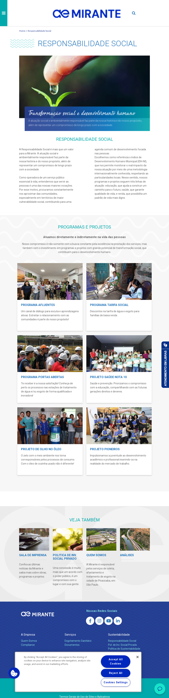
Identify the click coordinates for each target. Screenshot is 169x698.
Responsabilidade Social (39, 30)
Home (22, 30)
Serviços (70, 634)
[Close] (137, 657)
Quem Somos (29, 640)
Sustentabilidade (119, 634)
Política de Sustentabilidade (124, 648)
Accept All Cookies (116, 661)
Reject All (115, 673)
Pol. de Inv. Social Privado (122, 644)
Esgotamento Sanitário (78, 640)
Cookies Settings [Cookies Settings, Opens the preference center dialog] (116, 682)
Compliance (28, 644)
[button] (14, 673)
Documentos (72, 644)
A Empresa (28, 634)
